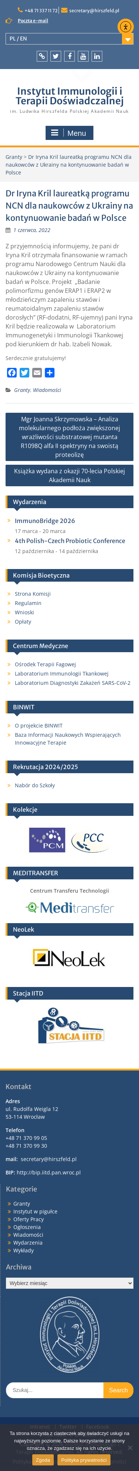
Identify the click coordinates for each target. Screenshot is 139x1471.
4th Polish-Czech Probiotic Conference (70, 541)
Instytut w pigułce (35, 1211)
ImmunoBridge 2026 (45, 520)
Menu (68, 132)
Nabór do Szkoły (35, 785)
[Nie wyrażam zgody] (129, 1447)
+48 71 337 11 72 (40, 10)
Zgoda (43, 1460)
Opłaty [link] (23, 621)
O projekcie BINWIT (39, 725)
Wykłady (23, 1250)
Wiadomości (47, 389)
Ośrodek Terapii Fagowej (45, 664)
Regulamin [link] (28, 603)
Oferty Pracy (28, 1219)
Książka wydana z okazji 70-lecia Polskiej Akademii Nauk (69, 475)
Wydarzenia (28, 1242)
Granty (22, 389)
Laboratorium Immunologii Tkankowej (62, 673)
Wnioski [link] (24, 612)
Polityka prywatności (84, 1460)
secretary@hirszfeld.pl (94, 10)
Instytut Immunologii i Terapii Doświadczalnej (70, 96)
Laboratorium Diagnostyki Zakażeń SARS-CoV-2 (72, 682)
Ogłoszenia (27, 1226)
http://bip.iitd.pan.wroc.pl (49, 1172)
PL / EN (18, 38)
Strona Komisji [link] (33, 593)
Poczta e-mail (33, 20)
